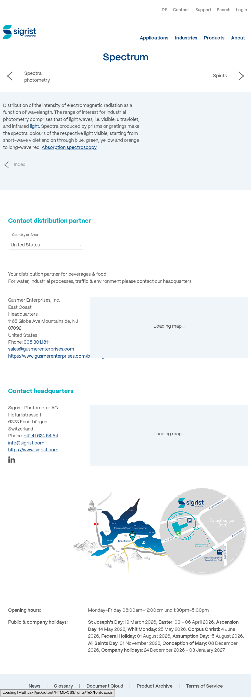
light (34, 126)
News (34, 686)
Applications (154, 38)
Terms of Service (204, 686)
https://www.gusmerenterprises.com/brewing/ (57, 356)
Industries (186, 38)
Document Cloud (104, 686)
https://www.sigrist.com (33, 450)
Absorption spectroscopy (69, 147)
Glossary (63, 686)
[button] (46, 245)
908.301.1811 (37, 342)
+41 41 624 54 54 (41, 436)
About (238, 38)
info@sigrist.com (26, 443)
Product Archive (154, 686)
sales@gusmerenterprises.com (41, 349)
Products (214, 38)
